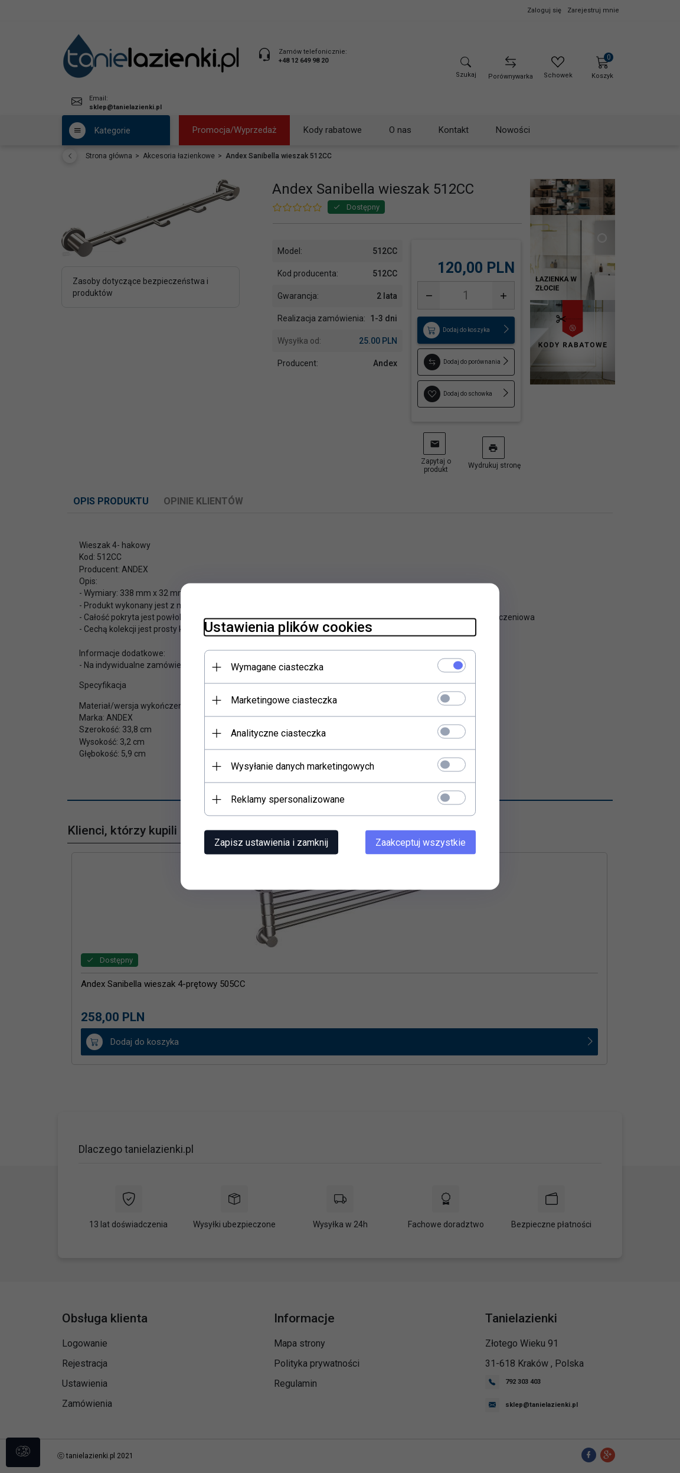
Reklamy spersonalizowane (288, 799)
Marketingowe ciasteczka (284, 700)
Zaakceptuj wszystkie (420, 842)
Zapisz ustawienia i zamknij (271, 842)
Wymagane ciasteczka (277, 667)
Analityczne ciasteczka (278, 733)
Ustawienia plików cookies (288, 627)
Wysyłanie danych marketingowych (302, 766)
